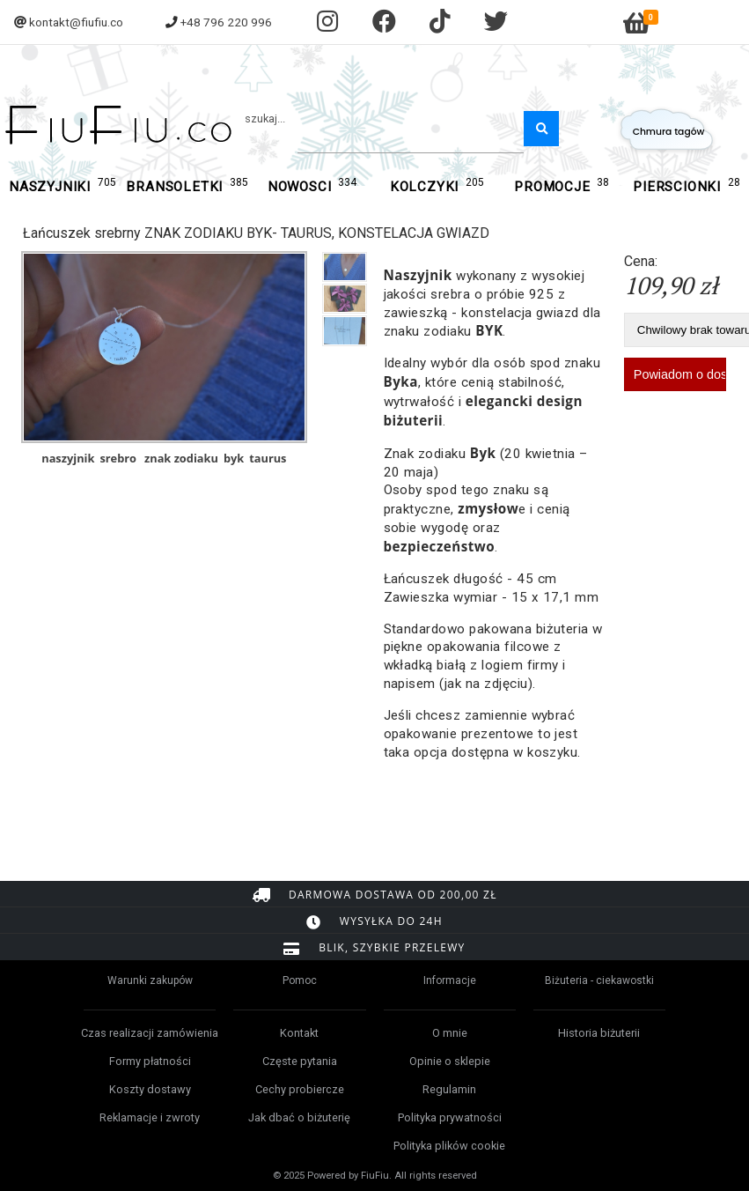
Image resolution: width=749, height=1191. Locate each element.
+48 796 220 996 (226, 22)
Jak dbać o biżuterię (299, 1117)
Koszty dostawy (150, 1089)
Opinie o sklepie (449, 1061)
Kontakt (299, 1032)
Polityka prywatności (450, 1117)
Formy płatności (150, 1061)
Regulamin (449, 1089)
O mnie (449, 1032)
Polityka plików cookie (449, 1145)
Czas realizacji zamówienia (149, 1032)
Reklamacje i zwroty (149, 1117)
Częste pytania (299, 1061)
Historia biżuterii (599, 1032)
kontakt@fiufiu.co (76, 22)
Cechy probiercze (299, 1089)
